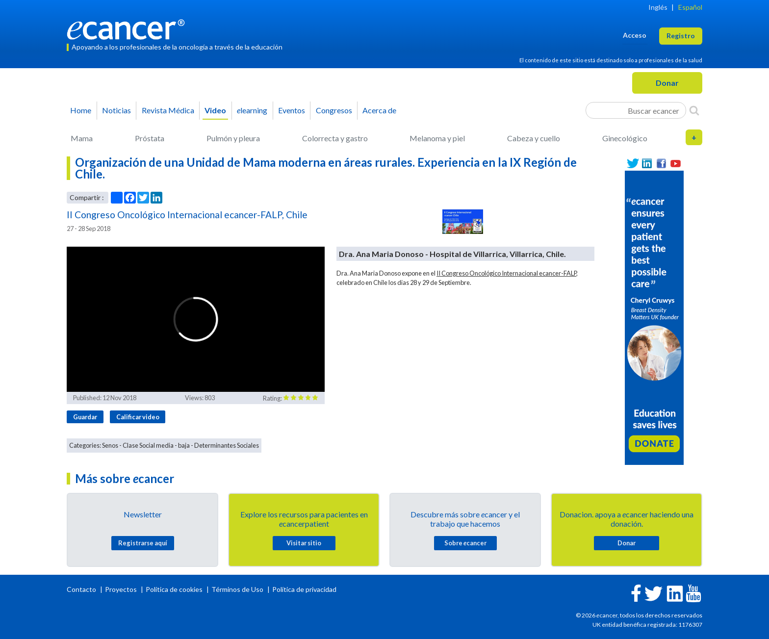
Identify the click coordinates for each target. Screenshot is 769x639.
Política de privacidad (304, 589)
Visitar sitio (303, 543)
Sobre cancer (465, 543)
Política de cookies (174, 589)
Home (80, 110)
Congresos (334, 110)
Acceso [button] (634, 35)
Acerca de (379, 110)
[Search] (694, 110)
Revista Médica (168, 110)
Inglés (657, 7)
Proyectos (121, 589)
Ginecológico (624, 138)
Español (690, 7)
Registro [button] (680, 35)
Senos (110, 445)
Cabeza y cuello (533, 138)
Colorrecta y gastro (335, 138)
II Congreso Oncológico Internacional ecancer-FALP (506, 273)
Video (215, 110)
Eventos (291, 110)
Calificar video (137, 417)
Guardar (85, 417)
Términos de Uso (237, 589)
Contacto (82, 589)
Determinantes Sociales (226, 445)
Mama (82, 138)
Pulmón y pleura (233, 138)
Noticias (116, 110)
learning (252, 110)
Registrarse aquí (142, 543)
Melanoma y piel (437, 138)
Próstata (149, 138)
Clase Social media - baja (156, 445)
